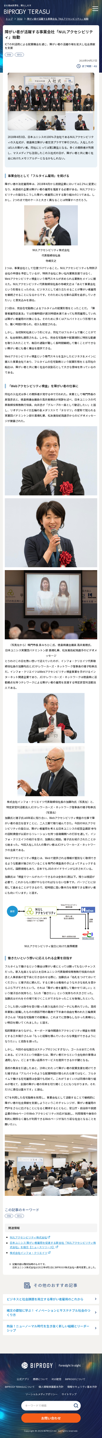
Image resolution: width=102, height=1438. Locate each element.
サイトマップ (69, 1394)
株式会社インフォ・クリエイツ (28, 1253)
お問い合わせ (51, 1418)
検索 (76, 1405)
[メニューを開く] (95, 8)
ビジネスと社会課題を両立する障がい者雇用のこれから (45, 1299)
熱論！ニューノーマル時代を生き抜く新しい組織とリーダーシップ (48, 1328)
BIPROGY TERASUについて (20, 1386)
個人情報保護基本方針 (51, 1386)
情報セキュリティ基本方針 (82, 1386)
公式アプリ (23, 1379)
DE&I (9, 54)
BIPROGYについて (75, 1379)
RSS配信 (56, 1379)
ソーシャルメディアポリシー (42, 1394)
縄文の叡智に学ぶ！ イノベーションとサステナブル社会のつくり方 (48, 1312)
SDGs (19, 54)
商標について (40, 1379)
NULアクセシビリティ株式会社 (28, 1237)
